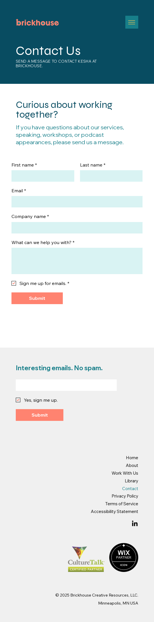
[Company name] (75, 227)
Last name (93, 165)
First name (24, 165)
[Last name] (109, 176)
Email (18, 190)
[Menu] (131, 22)
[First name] (41, 176)
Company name (30, 216)
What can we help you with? (43, 242)
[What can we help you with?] (77, 261)
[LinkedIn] (134, 523)
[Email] (75, 201)
